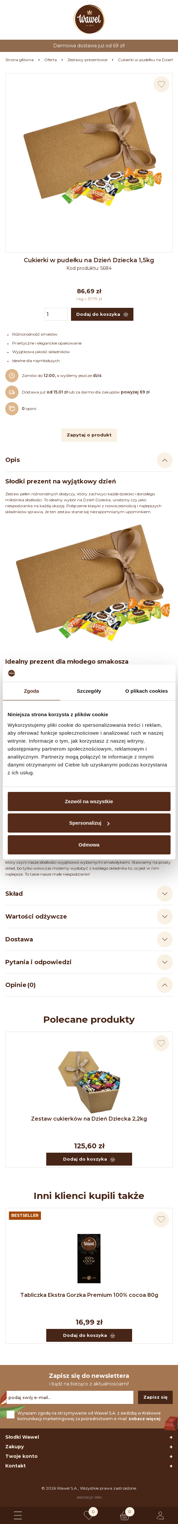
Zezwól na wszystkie (89, 801)
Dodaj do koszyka (89, 1159)
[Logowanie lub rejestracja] (160, 1515)
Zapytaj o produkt (89, 434)
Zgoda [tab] (31, 691)
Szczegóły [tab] (89, 691)
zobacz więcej (144, 1418)
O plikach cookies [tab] (146, 691)
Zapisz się (155, 1397)
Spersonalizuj (89, 823)
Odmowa (89, 844)
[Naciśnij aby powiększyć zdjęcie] (89, 156)
